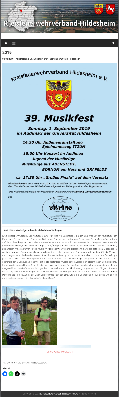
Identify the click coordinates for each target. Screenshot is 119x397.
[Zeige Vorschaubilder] (59, 352)
